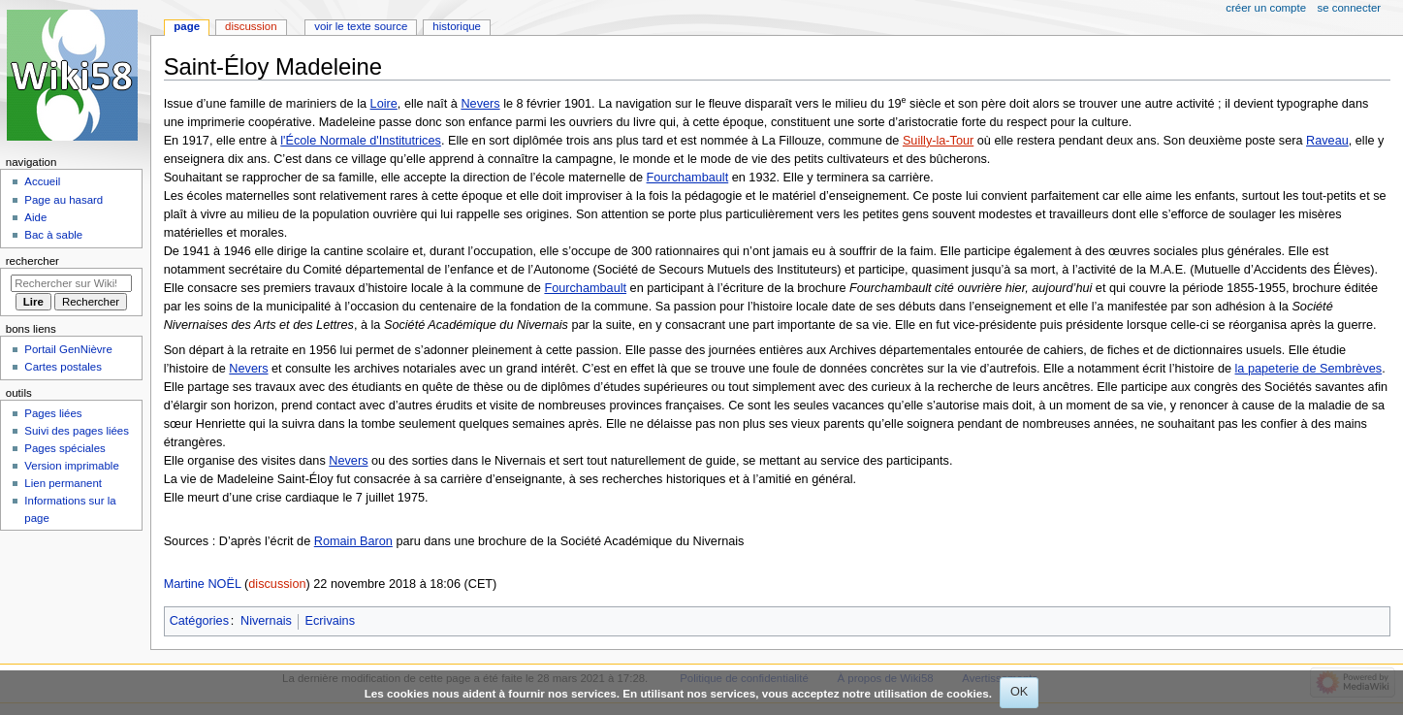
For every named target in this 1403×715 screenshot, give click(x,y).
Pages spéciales (64, 448)
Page (187, 26)
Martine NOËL (202, 584)
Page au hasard (63, 200)
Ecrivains (330, 621)
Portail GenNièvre (68, 349)
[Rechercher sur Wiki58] (71, 283)
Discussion (250, 26)
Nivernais (266, 621)
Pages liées (52, 413)
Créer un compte (1266, 8)
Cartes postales (63, 367)
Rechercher (32, 261)
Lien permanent (63, 483)
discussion (276, 584)
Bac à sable (53, 235)
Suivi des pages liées (76, 431)
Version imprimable (71, 465)
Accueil (42, 181)
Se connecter (1350, 8)
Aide (35, 217)
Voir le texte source (360, 26)
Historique (456, 26)
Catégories (199, 621)
